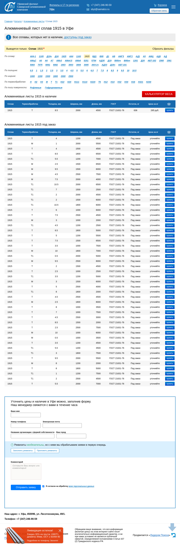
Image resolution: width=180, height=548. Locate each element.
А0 (40, 60)
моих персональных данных (81, 486)
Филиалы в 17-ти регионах (64, 5)
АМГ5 (121, 56)
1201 (135, 60)
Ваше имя (15, 411)
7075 (40, 65)
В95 (102, 56)
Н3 (41, 82)
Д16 (57, 56)
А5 (144, 56)
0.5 (31, 70)
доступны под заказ (78, 37)
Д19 (109, 60)
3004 (78, 65)
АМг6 (78, 60)
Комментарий (17, 462)
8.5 (112, 70)
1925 (64, 56)
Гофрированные (53, 87)
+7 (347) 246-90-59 (101, 5)
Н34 (126, 82)
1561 (169, 60)
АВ (113, 56)
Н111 (76, 82)
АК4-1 (33, 56)
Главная (8, 21)
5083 (32, 65)
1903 (63, 65)
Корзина (162, 5)
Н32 (119, 82)
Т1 (56, 82)
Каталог (18, 21)
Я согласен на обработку (68, 486)
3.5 (61, 70)
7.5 (102, 70)
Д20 (143, 60)
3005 (86, 65)
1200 (40, 76)
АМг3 (59, 60)
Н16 (133, 82)
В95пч (117, 60)
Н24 (69, 82)
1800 (55, 76)
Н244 (148, 82)
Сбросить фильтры (163, 48)
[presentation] (33, 499)
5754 (94, 60)
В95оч (127, 60)
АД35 (102, 60)
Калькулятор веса (158, 94)
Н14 (112, 82)
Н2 (36, 82)
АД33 (104, 65)
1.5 (41, 70)
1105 (41, 56)
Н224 (92, 82)
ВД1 (94, 56)
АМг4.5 (68, 60)
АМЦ (151, 56)
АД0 (158, 56)
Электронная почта (51, 422)
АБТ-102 (152, 60)
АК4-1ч (95, 65)
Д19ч (49, 56)
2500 (71, 76)
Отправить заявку (26, 487)
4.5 (71, 70)
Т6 (99, 82)
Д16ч (112, 65)
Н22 (62, 82)
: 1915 (37, 48)
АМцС (33, 60)
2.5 (51, 70)
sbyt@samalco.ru (100, 9)
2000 (63, 76)
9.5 (122, 70)
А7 (52, 60)
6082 (55, 65)
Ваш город (61, 432)
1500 (47, 76)
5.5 (82, 70)
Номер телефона (18, 422)
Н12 (106, 82)
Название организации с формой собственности (32, 432)
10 (128, 70)
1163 (78, 56)
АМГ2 (130, 56)
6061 (47, 65)
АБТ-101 (122, 65)
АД (165, 56)
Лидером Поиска (159, 535)
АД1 (138, 56)
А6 (46, 60)
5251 (86, 60)
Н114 (84, 82)
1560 (161, 60)
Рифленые (35, 87)
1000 (32, 76)
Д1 (107, 56)
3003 (71, 65)
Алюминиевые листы (34, 21)
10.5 (134, 70)
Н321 (140, 82)
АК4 (71, 56)
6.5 (92, 70)
